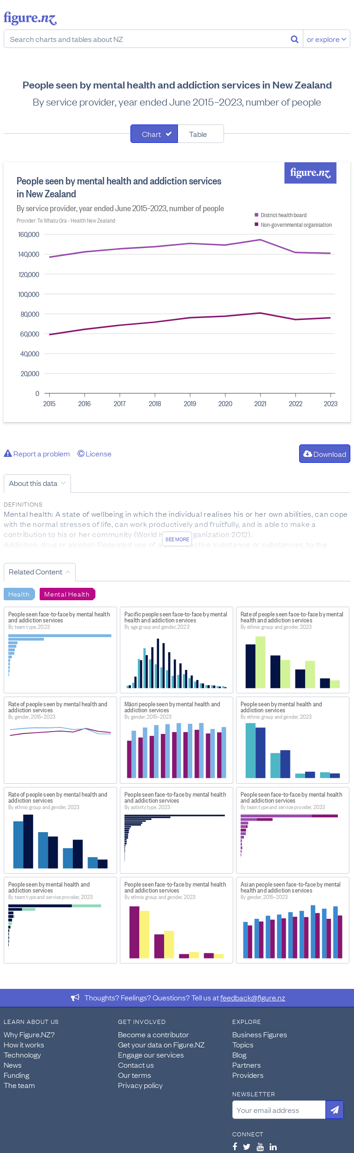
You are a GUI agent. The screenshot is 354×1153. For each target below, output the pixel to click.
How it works (24, 1044)
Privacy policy (140, 1085)
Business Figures (259, 1034)
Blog (239, 1054)
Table (198, 134)
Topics (243, 1044)
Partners (246, 1064)
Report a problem (37, 453)
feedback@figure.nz (252, 997)
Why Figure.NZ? (29, 1034)
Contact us (136, 1064)
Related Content (35, 571)
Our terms (134, 1075)
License (94, 453)
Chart (151, 134)
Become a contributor (153, 1034)
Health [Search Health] (19, 593)
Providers (248, 1075)
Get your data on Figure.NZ (161, 1044)
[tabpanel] (177, 292)
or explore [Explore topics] (327, 39)
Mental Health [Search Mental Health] (66, 593)
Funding (16, 1075)
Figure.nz (30, 18)
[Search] (295, 39)
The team (19, 1085)
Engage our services (151, 1054)
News (13, 1064)
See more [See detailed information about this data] (177, 539)
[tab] (154, 133)
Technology (22, 1054)
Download (324, 454)
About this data (33, 483)
